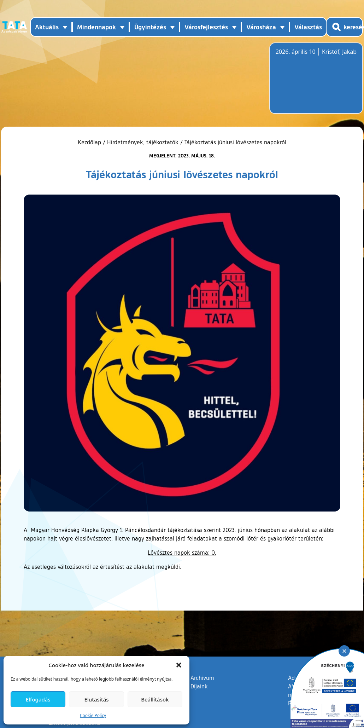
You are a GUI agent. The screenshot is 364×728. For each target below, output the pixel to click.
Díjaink (199, 686)
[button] (178, 665)
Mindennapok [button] (96, 27)
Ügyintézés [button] (150, 27)
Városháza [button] (261, 27)
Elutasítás (96, 699)
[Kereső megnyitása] (344, 27)
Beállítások (155, 699)
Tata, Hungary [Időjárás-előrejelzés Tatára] (315, 82)
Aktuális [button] (47, 27)
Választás (308, 27)
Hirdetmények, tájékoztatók (142, 142)
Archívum (202, 677)
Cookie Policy (93, 715)
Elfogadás (38, 699)
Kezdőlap (90, 142)
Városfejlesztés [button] (206, 27)
